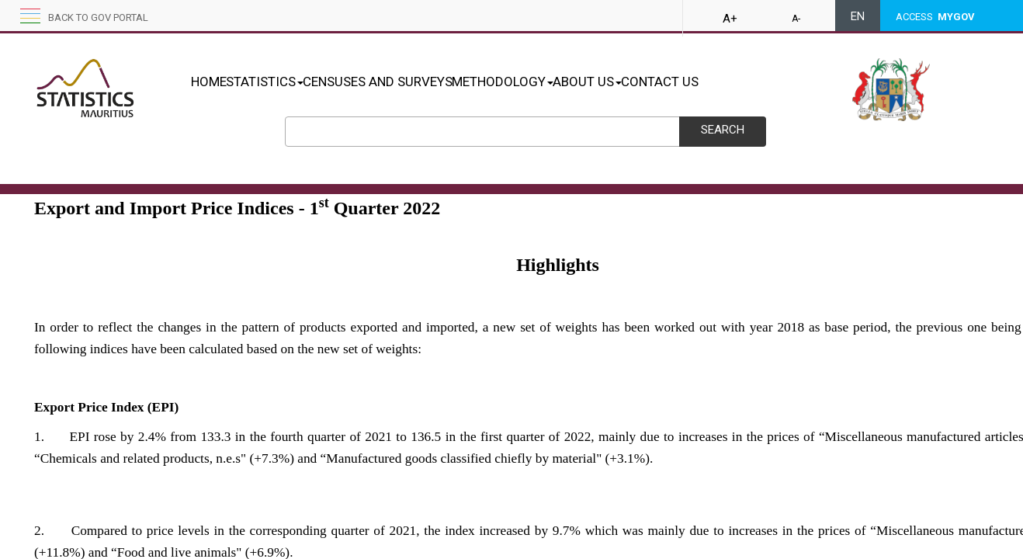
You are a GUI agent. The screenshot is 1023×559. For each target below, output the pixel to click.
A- (796, 18)
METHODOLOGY (551, 81)
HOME (209, 81)
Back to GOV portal (98, 17)
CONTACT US (741, 81)
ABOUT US (652, 81)
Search (722, 130)
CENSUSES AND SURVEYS (410, 81)
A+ (730, 19)
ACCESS (935, 17)
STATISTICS (281, 81)
